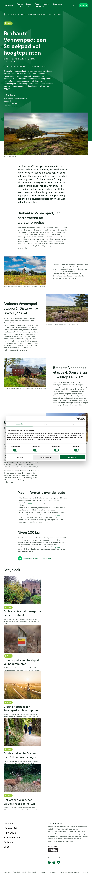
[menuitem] (8, 5)
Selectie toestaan (46, 457)
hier (58, 515)
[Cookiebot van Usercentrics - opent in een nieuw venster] (77, 418)
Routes (13, 14)
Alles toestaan (72, 457)
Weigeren (20, 457)
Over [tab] (73, 424)
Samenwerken (12, 837)
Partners (8, 842)
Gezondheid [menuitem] (57, 4)
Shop (6, 847)
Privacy (44, 872)
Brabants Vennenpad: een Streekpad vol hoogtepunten (41, 14)
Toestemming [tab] (19, 424)
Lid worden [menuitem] (39, 6)
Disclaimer (53, 872)
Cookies (85, 872)
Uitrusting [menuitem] (20, 6)
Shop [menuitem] (30, 6)
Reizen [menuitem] (37, 4)
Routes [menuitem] (29, 4)
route (30, 503)
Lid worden (10, 833)
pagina (57, 547)
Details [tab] (46, 424)
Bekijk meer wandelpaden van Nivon (37, 558)
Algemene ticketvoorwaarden (70, 872)
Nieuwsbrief (10, 828)
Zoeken (82, 5)
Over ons (8, 823)
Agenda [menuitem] (20, 4)
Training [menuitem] (46, 4)
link (46, 500)
